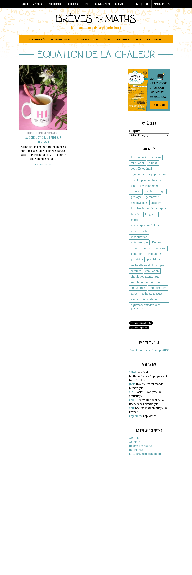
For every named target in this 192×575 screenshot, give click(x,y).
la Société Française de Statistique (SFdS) (46, 493)
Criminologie (51, 532)
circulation (138, 171)
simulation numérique (145, 285)
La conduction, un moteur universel (43, 148)
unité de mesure (152, 302)
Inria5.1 (136, 222)
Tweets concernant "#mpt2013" (149, 358)
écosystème (150, 307)
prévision (137, 267)
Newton (157, 250)
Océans (56, 546)
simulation (152, 279)
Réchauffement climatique (66, 550)
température (158, 296)
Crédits (100, 567)
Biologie (83, 529)
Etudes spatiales (28, 539)
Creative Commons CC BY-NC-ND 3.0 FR (79, 567)
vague (135, 307)
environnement (150, 194)
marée (135, 228)
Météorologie (43, 546)
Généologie (79, 539)
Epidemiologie (71, 536)
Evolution (44, 539)
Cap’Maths (29, 504)
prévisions (153, 267)
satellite (136, 279)
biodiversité (138, 165)
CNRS (132, 408)
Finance (56, 539)
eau (133, 194)
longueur (151, 222)
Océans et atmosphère (37, 39)
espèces (136, 199)
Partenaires (72, 4)
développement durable (146, 188)
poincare (160, 256)
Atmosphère (55, 529)
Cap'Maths (135, 424)
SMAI (132, 380)
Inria (132, 392)
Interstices (136, 458)
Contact (119, 4)
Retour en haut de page (158, 568)
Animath (134, 450)
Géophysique (40, 141)
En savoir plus (43, 173)
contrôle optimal (141, 177)
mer (133, 239)
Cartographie (26, 532)
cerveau (155, 165)
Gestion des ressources (49, 543)
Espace (138, 39)
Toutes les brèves (146, 500)
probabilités (154, 262)
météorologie (139, 250)
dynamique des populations (148, 182)
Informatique (26, 546)
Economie (45, 536)
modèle (145, 239)
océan (134, 256)
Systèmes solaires (75, 553)
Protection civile (39, 550)
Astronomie (40, 529)
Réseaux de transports (32, 553)
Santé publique (55, 553)
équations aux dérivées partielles (145, 315)
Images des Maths (140, 454)
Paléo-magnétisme (72, 546)
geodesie (150, 199)
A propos (141, 486)
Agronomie (25, 529)
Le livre (86, 4)
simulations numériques (146, 290)
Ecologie (34, 536)
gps (162, 199)
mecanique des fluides (145, 233)
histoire (156, 211)
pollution (136, 262)
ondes (146, 256)
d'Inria (81, 490)
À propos (37, 4)
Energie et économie (103, 39)
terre (134, 302)
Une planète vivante (83, 39)
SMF (132, 416)
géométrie (152, 205)
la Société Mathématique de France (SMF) (43, 500)
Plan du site (143, 504)
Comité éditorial (54, 4)
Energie (30, 141)
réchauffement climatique (147, 273)
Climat (39, 532)
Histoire (68, 543)
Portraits (24, 550)
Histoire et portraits (155, 39)
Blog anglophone (102, 4)
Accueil (25, 4)
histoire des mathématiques (148, 216)
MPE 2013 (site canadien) (145, 462)
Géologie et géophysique (60, 39)
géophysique (139, 211)
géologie (136, 205)
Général (66, 539)
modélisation (139, 245)
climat (153, 171)
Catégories (134, 139)
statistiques (138, 296)
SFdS (132, 400)
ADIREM (134, 446)
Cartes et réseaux (123, 39)
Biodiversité (70, 529)
